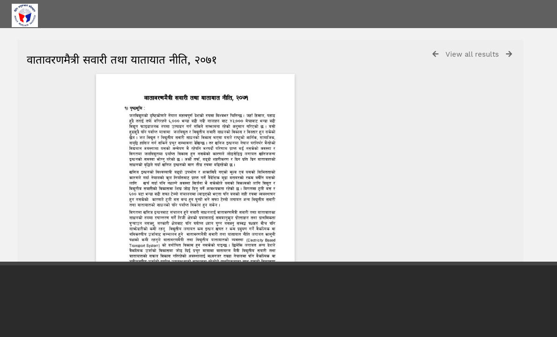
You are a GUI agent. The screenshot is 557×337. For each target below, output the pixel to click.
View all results (472, 54)
